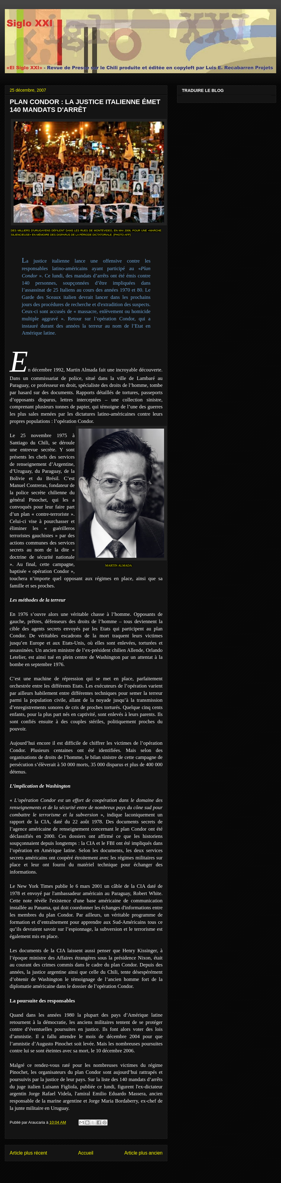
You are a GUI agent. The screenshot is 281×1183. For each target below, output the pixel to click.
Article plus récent (28, 1152)
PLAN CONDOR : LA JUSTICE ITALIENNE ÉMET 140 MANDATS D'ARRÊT (85, 105)
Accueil (85, 1152)
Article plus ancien (143, 1152)
